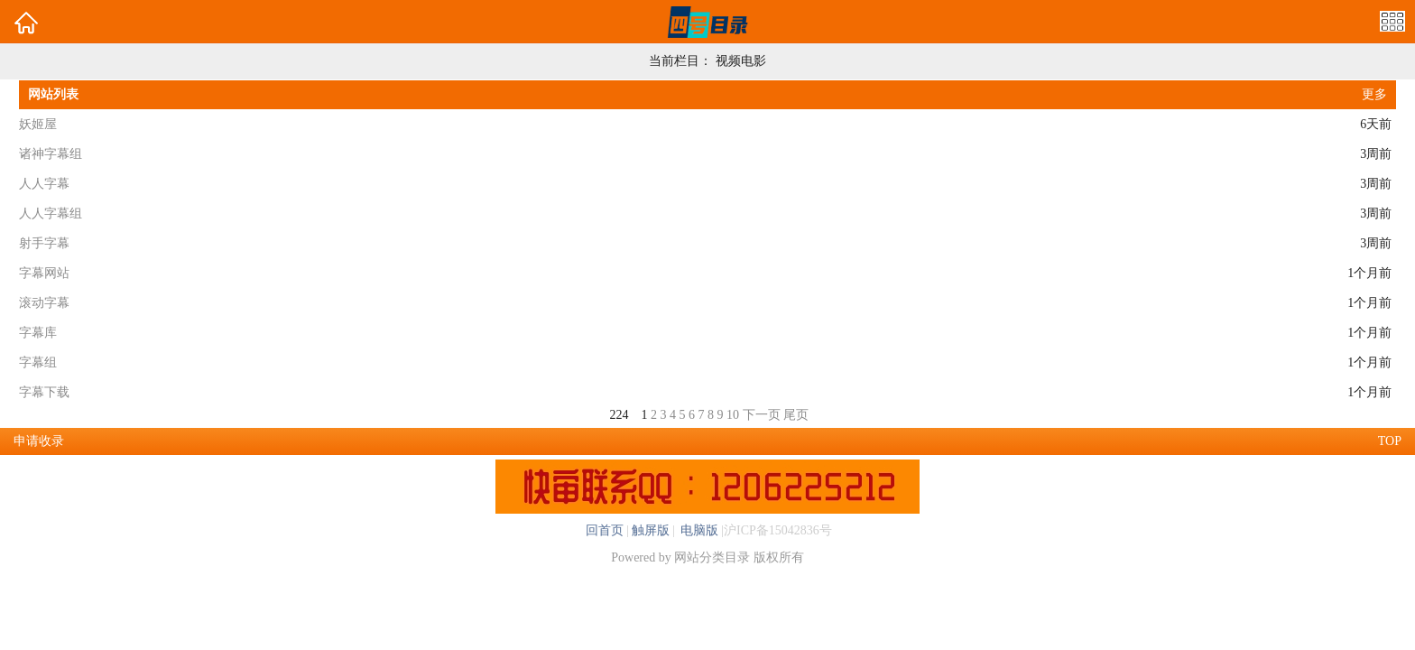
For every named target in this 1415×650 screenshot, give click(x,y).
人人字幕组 (50, 213)
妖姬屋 (38, 124)
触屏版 (651, 530)
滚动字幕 (44, 303)
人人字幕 (44, 183)
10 (732, 415)
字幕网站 (44, 273)
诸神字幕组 (50, 154)
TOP (1389, 441)
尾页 (796, 415)
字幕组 (38, 362)
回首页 (605, 530)
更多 (1374, 94)
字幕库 (38, 332)
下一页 (762, 415)
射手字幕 (44, 243)
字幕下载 (44, 392)
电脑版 (698, 530)
